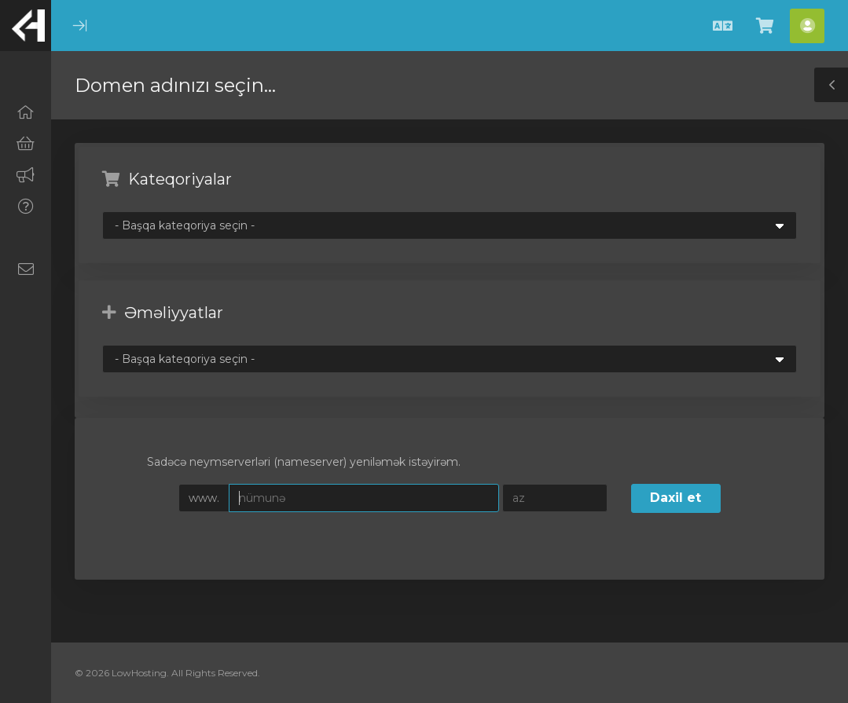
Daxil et (675, 497)
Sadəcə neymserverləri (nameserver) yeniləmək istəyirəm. (291, 463)
